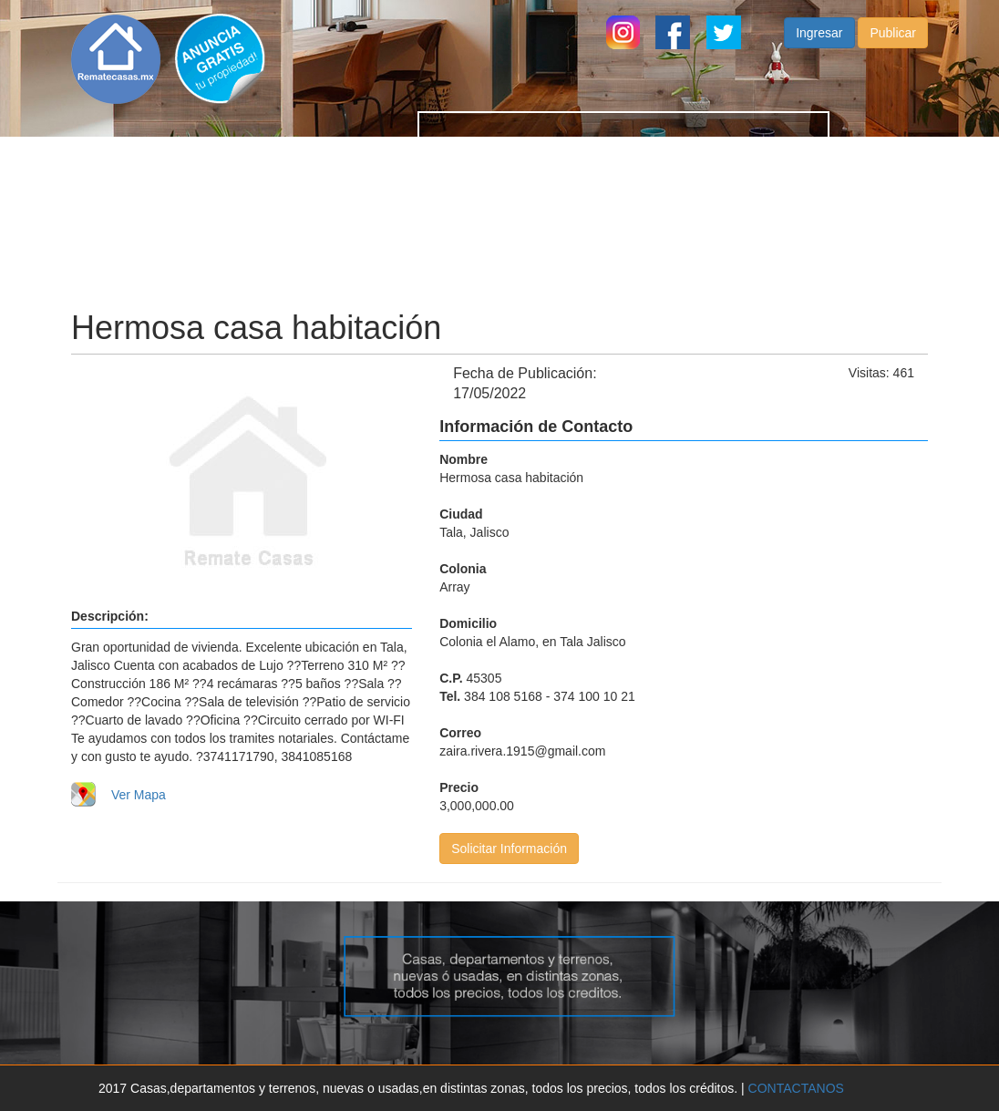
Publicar (893, 51)
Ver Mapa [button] (138, 794)
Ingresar (819, 51)
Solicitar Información (509, 848)
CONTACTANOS (796, 1088)
